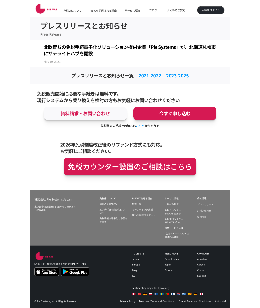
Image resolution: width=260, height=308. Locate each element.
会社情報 (202, 198)
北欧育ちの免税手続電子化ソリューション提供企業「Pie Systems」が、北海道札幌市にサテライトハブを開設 (130, 50)
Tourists (138, 253)
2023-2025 (177, 75)
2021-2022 (150, 75)
